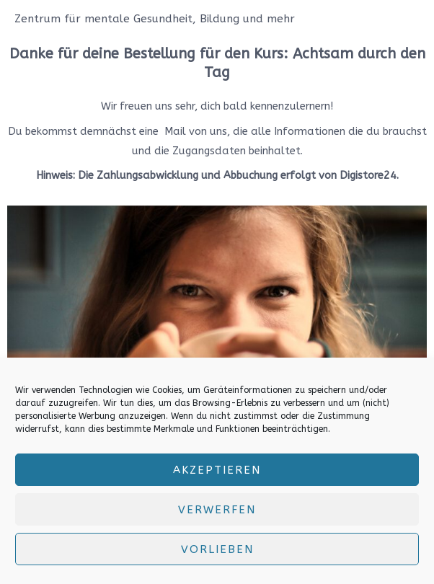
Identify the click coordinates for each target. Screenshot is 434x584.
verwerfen (217, 509)
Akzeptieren (217, 470)
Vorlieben (217, 549)
